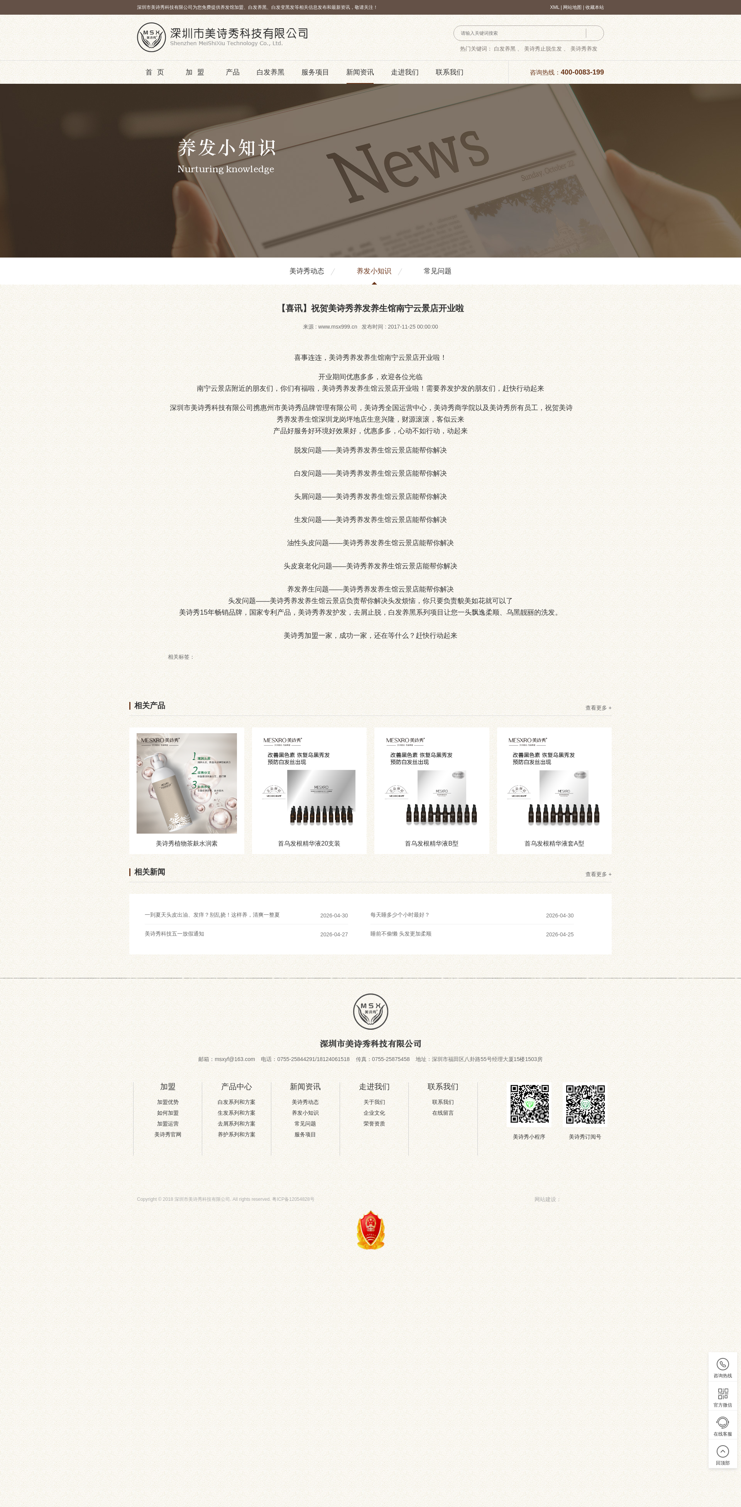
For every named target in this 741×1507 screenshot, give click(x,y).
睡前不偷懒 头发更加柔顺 (400, 934)
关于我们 (374, 1102)
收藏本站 (594, 7)
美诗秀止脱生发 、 (546, 49)
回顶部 (723, 1463)
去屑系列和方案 (236, 1124)
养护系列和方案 (236, 1134)
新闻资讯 (360, 72)
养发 (357, 357)
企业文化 (374, 1113)
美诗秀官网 (167, 1134)
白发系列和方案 (236, 1102)
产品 (233, 72)
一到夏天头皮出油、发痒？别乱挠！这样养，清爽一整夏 (212, 915)
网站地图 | (574, 7)
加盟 (197, 72)
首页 (157, 72)
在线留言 (443, 1113)
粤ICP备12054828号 (293, 1199)
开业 (426, 357)
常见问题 (438, 271)
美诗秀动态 (306, 271)
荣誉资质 (374, 1124)
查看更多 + (598, 708)
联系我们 (450, 72)
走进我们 (405, 72)
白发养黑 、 (508, 49)
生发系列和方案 (236, 1113)
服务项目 (315, 72)
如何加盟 (168, 1113)
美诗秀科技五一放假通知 (174, 934)
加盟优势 (168, 1102)
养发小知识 (374, 271)
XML (554, 7)
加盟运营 (168, 1124)
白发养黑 (270, 72)
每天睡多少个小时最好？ (400, 915)
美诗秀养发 (583, 49)
